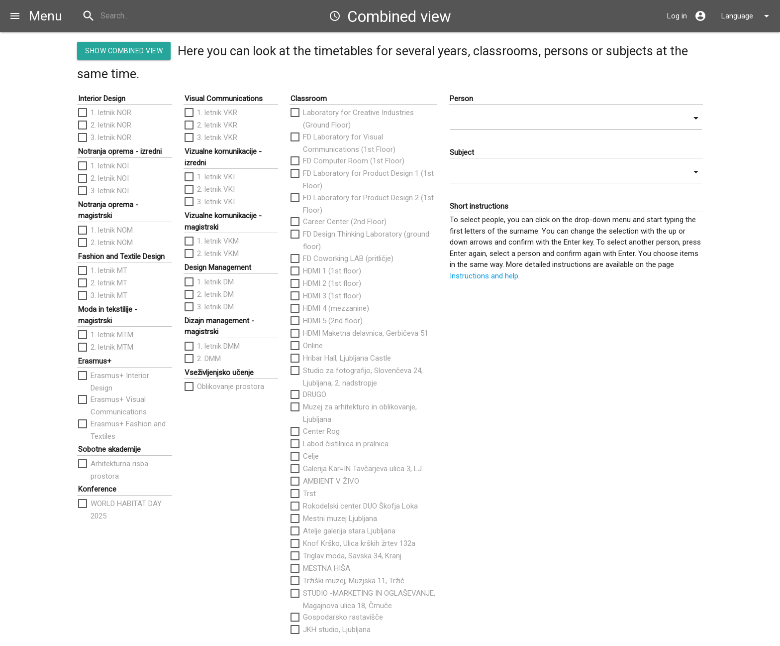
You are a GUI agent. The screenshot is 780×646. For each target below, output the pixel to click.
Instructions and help (484, 275)
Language (747, 16)
